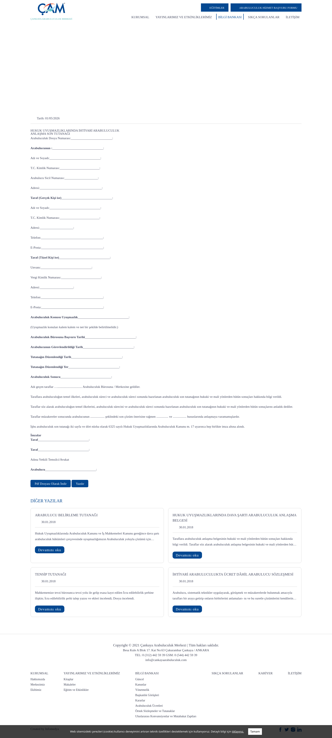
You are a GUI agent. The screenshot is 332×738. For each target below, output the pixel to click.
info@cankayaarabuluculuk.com (166, 660)
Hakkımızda (37, 679)
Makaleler (70, 684)
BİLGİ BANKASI (230, 17)
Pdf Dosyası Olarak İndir (50, 483)
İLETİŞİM (292, 17)
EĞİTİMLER (216, 7)
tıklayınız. (238, 731)
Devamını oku (49, 550)
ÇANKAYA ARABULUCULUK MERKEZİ (51, 19)
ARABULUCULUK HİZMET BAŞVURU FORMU (268, 7)
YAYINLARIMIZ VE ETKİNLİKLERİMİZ (184, 17)
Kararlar (140, 700)
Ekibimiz (35, 689)
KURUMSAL (140, 17)
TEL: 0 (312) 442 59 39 (150, 655)
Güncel (139, 679)
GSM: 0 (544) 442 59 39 (181, 655)
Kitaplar (68, 679)
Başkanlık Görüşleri (147, 695)
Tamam (255, 731)
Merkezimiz (37, 684)
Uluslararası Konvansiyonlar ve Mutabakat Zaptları (165, 716)
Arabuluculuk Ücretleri (149, 705)
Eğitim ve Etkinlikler (76, 689)
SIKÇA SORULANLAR (263, 17)
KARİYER (266, 673)
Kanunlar (140, 684)
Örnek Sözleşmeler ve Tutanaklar (155, 711)
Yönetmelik (142, 689)
